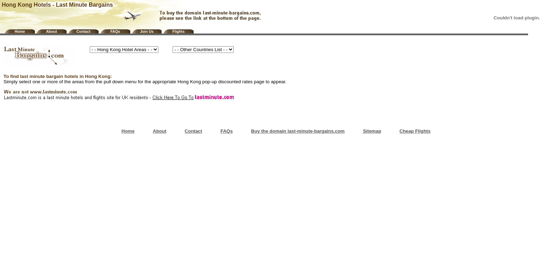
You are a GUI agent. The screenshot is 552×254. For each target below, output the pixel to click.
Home (19, 31)
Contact (83, 31)
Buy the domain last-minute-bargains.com (298, 131)
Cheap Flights (415, 131)
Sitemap (372, 131)
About (51, 31)
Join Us (147, 31)
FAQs (115, 31)
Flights (178, 31)
